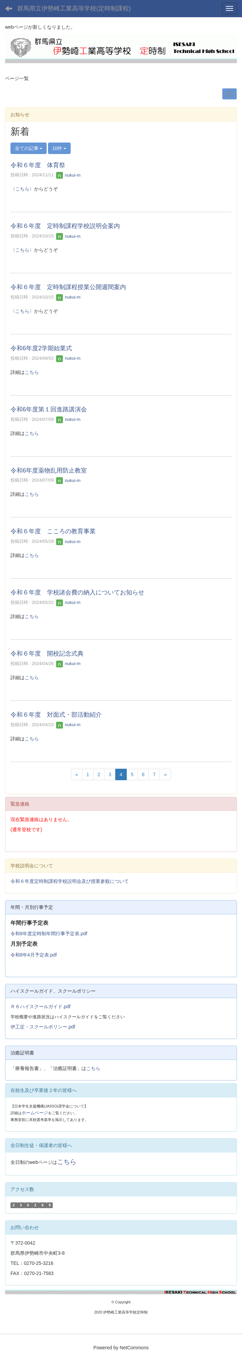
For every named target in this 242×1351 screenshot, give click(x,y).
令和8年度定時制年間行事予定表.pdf (48, 933)
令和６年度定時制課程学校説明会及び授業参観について (69, 881)
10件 (59, 148)
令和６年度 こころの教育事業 (53, 531)
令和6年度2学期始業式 (41, 348)
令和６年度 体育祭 (37, 165)
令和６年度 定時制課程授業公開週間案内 (68, 287)
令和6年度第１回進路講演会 (48, 409)
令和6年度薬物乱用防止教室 (48, 470)
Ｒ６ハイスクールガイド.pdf (40, 1006)
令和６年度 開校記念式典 (46, 653)
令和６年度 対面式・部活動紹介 (56, 714)
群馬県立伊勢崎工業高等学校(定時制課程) (74, 8)
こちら (22, 189)
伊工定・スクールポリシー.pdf (42, 1026)
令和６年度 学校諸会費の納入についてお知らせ (77, 592)
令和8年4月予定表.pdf (33, 955)
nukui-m (68, 175)
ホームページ (35, 1112)
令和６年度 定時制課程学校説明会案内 (65, 226)
